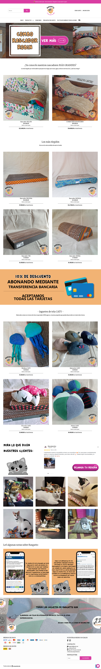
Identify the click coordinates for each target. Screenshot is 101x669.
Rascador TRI (26, 256)
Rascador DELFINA (26, 198)
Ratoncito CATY (75, 368)
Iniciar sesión (86, 10)
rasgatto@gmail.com (72, 646)
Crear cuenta (78, 10)
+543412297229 (71, 648)
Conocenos (38, 20)
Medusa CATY (26, 368)
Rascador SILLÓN (26, 122)
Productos (29, 20)
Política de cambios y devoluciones (67, 20)
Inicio (21, 20)
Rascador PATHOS (75, 198)
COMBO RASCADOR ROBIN (75, 122)
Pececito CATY (26, 426)
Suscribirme (85, 658)
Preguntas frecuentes (49, 20)
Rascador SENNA (75, 256)
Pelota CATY (75, 426)
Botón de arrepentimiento (73, 651)
